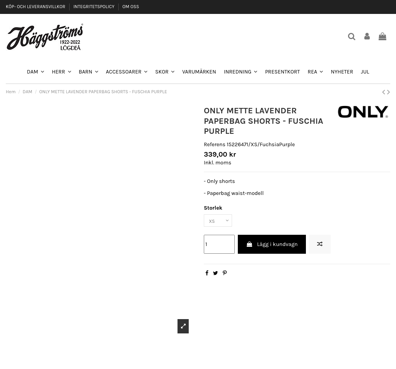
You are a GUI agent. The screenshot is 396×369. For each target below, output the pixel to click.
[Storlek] (220, 221)
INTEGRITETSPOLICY (94, 6)
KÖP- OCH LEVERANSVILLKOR (36, 6)
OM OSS (130, 6)
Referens (214, 144)
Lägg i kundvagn (271, 246)
